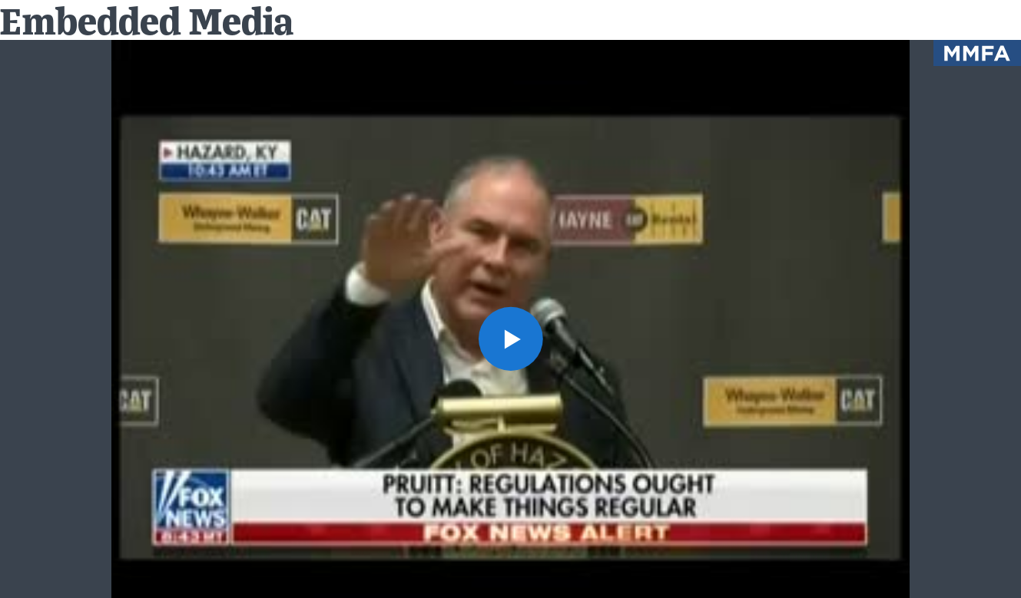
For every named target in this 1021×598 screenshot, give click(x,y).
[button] (510, 338)
